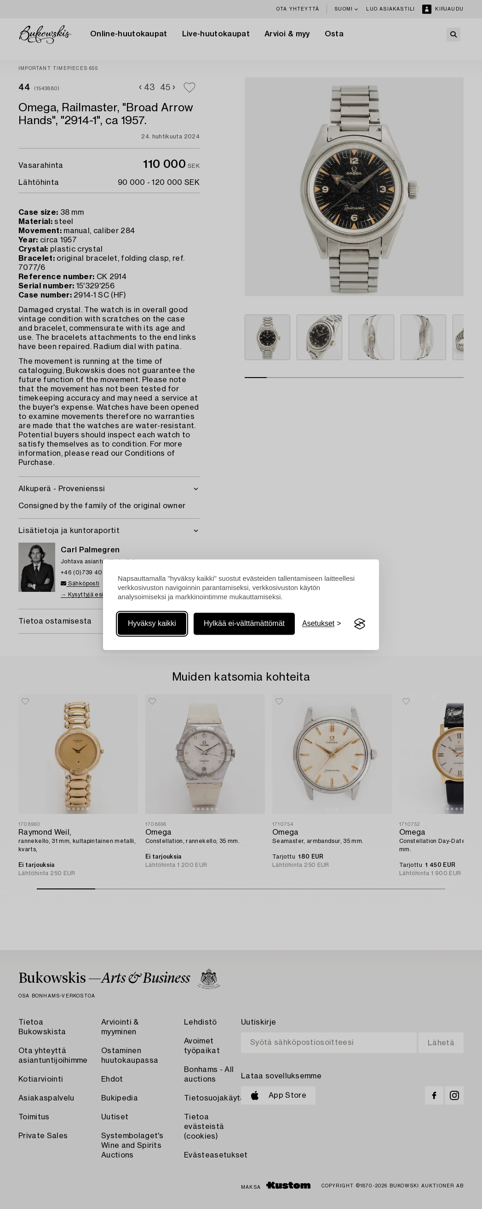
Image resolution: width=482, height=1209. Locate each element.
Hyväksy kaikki (152, 624)
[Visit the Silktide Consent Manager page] (360, 624)
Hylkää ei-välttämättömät (244, 624)
